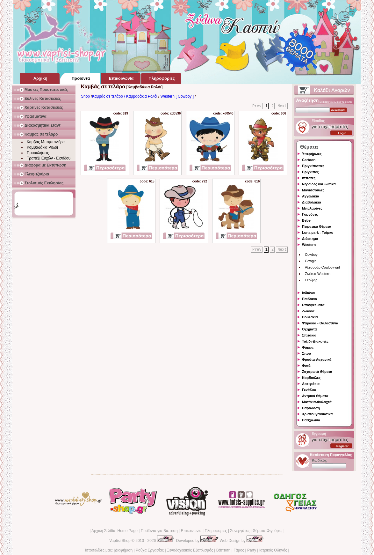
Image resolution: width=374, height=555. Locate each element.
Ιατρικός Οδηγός (273, 550)
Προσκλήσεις (38, 153)
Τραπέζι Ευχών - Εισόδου (48, 158)
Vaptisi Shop (120, 540)
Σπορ (306, 353)
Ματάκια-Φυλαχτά (317, 402)
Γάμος (239, 550)
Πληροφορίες (216, 531)
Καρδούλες (311, 378)
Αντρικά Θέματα (315, 396)
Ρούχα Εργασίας (150, 550)
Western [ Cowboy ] (177, 96)
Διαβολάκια (311, 202)
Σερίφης (311, 280)
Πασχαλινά (311, 420)
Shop (85, 96)
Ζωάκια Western (317, 274)
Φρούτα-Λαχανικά (317, 359)
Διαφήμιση (124, 550)
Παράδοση (311, 408)
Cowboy (311, 254)
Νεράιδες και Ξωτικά (319, 184)
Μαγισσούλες (313, 190)
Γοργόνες (310, 214)
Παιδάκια (309, 299)
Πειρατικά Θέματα (316, 226)
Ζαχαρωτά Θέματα (317, 372)
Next (282, 106)
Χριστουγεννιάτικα (317, 414)
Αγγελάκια (310, 196)
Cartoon (308, 160)
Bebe (306, 220)
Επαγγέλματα (313, 305)
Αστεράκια (311, 384)
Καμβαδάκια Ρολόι (42, 147)
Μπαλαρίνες (312, 208)
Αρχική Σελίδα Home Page (114, 531)
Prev (257, 106)
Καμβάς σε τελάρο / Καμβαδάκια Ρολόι (124, 96)
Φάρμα (307, 347)
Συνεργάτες (239, 531)
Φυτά (306, 365)
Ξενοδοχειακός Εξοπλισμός (190, 550)
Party (251, 550)
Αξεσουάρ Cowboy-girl (322, 267)
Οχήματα (309, 329)
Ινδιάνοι (308, 293)
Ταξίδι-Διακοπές (315, 341)
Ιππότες (308, 178)
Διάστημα (310, 239)
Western (309, 245)
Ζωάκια (308, 311)
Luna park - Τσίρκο (317, 232)
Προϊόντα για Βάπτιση (159, 531)
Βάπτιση (223, 550)
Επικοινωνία (191, 531)
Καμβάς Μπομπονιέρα (46, 142)
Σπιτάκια (309, 335)
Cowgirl (311, 261)
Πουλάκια (310, 317)
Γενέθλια (309, 390)
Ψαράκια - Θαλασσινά (320, 323)
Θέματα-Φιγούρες (267, 531)
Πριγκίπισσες (313, 166)
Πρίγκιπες (310, 172)
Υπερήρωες (312, 154)
